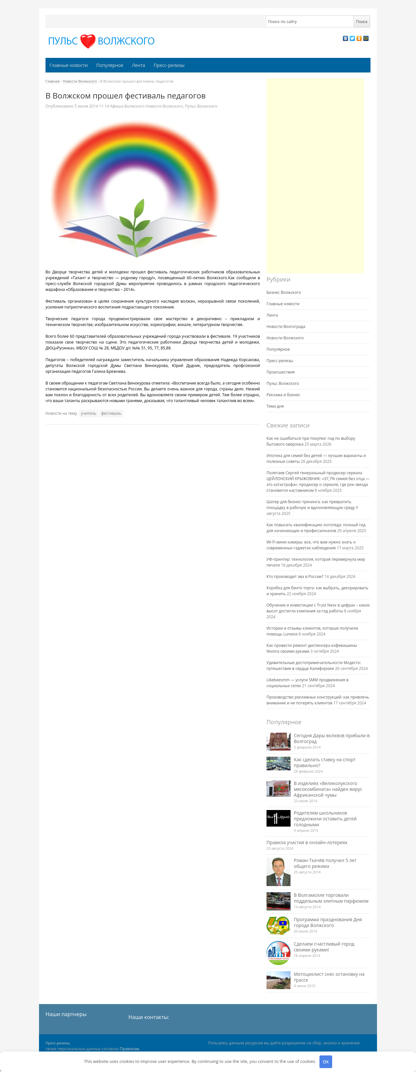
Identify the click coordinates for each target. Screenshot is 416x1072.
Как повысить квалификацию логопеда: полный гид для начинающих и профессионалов (315, 527)
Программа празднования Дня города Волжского (328, 922)
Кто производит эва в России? (294, 576)
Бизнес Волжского (283, 292)
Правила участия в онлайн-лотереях (306, 842)
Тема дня (275, 406)
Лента (138, 65)
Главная (53, 81)
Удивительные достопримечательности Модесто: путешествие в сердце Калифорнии (313, 665)
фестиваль (111, 413)
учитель (88, 413)
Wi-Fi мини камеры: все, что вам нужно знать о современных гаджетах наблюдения (311, 545)
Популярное (110, 65)
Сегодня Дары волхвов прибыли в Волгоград (332, 738)
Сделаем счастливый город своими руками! (324, 947)
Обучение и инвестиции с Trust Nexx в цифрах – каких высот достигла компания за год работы (318, 608)
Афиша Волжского (127, 106)
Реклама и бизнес (283, 395)
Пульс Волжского (201, 106)
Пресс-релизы (169, 65)
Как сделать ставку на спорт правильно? (325, 762)
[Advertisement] (315, 175)
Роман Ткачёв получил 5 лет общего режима (325, 863)
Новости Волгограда (285, 326)
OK (326, 1062)
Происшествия (280, 372)
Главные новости (68, 65)
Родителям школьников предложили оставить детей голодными (325, 819)
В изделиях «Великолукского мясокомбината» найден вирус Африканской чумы (328, 789)
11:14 (92, 106)
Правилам (129, 1049)
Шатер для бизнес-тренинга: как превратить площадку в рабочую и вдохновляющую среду (310, 504)
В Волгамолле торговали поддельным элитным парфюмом (331, 898)
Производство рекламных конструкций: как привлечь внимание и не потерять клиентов (317, 700)
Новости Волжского (80, 81)
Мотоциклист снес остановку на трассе (329, 977)
